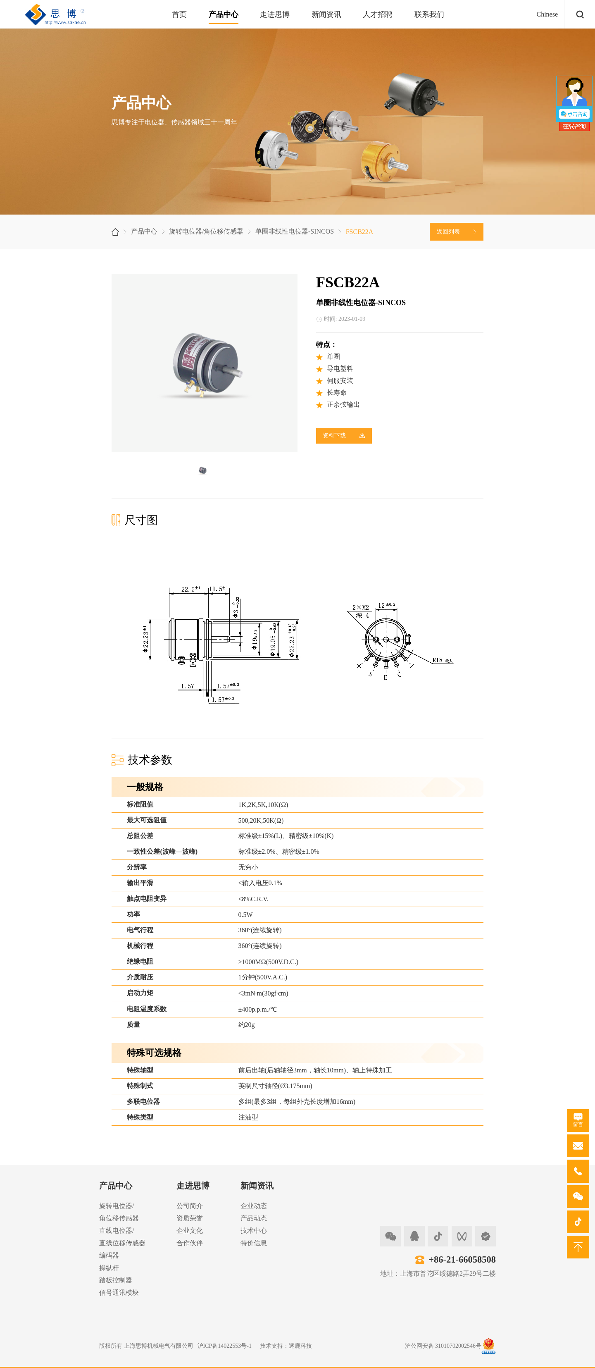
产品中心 (223, 14)
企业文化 (189, 1230)
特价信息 (253, 1242)
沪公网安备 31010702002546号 (443, 1346)
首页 (179, 14)
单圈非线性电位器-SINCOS (294, 231)
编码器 (109, 1255)
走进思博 (275, 14)
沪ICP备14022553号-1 (225, 1346)
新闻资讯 (326, 14)
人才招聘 (378, 14)
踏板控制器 (115, 1280)
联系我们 (429, 14)
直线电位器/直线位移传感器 (122, 1236)
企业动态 (253, 1205)
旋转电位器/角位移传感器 (206, 231)
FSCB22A (360, 231)
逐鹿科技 (300, 1346)
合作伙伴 (189, 1242)
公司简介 (189, 1205)
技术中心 (253, 1230)
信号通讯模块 (119, 1292)
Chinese (547, 14)
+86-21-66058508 (462, 1259)
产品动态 (253, 1218)
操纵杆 (109, 1267)
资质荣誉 (189, 1218)
